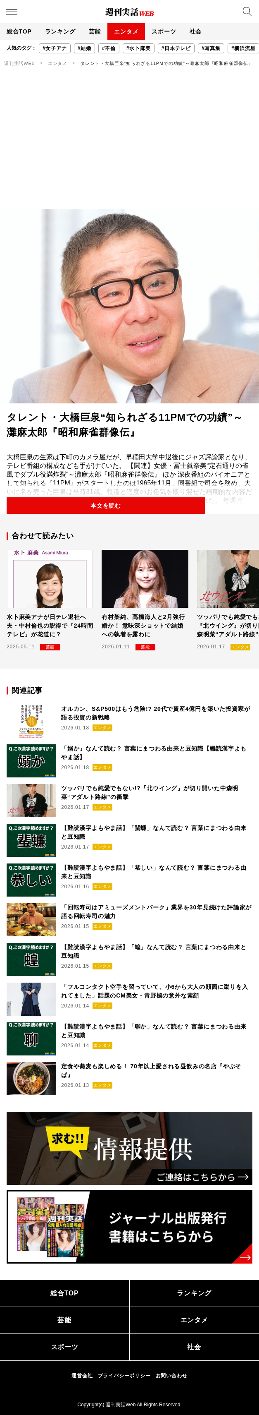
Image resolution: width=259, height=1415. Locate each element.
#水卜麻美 (138, 48)
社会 (196, 31)
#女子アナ (55, 48)
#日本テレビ (176, 48)
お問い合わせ (172, 1376)
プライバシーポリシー (124, 1376)
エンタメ (126, 31)
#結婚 (84, 48)
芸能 (95, 31)
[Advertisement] (129, 147)
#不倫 (109, 48)
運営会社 (82, 1376)
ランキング (60, 31)
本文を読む (105, 505)
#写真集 (211, 48)
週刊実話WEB (19, 63)
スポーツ (164, 31)
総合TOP (19, 31)
